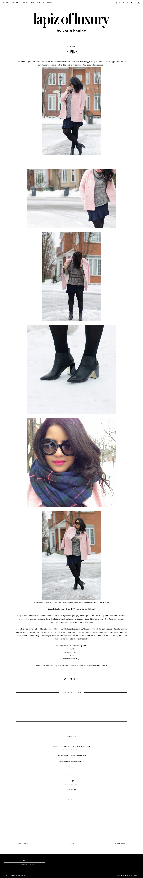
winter (91, 57)
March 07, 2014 (71, 784)
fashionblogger (69, 57)
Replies (72, 775)
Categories (36, 2)
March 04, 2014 (71, 750)
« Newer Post (22, 844)
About (15, 2)
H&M (82, 57)
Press (49, 2)
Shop (24, 2)
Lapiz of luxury (20, 875)
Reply (71, 767)
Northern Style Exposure (71, 747)
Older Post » (121, 844)
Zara (117, 57)
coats (26, 57)
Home (5, 2)
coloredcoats (40, 57)
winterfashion (105, 57)
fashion (54, 57)
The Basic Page (130, 875)
